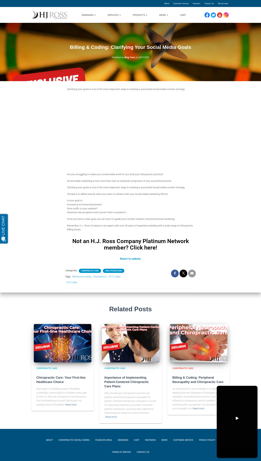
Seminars (89, 15)
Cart (183, 15)
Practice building (113, 271)
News (163, 15)
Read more (71, 404)
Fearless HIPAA (103, 439)
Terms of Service (121, 452)
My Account (223, 3)
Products (140, 15)
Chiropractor (100, 276)
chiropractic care (90, 271)
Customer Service (181, 3)
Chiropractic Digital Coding (74, 439)
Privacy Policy (207, 439)
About (166, 3)
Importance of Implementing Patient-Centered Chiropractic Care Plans (126, 382)
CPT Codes (114, 276)
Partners (196, 3)
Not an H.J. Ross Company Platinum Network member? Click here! (130, 244)
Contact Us (209, 3)
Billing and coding (81, 276)
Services (114, 15)
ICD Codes (71, 282)
